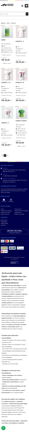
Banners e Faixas (5, 214)
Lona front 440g (6, 359)
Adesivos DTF (18, 212)
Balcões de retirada (19, 214)
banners (22, 318)
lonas (12, 408)
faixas (3, 320)
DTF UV (11, 348)
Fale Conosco (18, 209)
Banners (4, 344)
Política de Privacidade (6, 210)
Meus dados (4, 220)
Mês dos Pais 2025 (5, 212)
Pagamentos (4, 222)
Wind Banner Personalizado (21, 210)
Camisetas (13, 23)
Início (3, 23)
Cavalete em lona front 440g (10, 364)
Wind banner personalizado (9, 355)
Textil (8, 23)
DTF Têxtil (5, 348)
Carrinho (3, 225)
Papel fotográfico (7, 351)
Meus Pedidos (4, 223)
